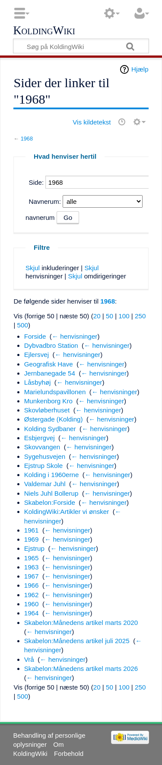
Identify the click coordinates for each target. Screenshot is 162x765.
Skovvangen (42, 447)
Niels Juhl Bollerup (51, 493)
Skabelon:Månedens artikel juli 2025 (77, 640)
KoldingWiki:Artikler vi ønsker (66, 511)
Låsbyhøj (37, 382)
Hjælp (140, 69)
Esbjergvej (39, 437)
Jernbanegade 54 (49, 373)
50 (109, 316)
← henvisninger (75, 336)
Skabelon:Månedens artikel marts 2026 (81, 668)
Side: (36, 182)
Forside (35, 336)
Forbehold (68, 753)
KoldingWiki (44, 31)
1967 (31, 576)
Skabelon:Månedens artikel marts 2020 (81, 622)
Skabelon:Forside (49, 502)
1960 (31, 604)
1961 (31, 530)
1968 (27, 138)
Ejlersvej (36, 354)
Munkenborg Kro (48, 401)
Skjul (32, 267)
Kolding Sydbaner (50, 428)
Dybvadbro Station (51, 345)
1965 (31, 558)
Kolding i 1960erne (51, 474)
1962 (31, 594)
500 (22, 325)
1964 (31, 613)
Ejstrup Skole (43, 465)
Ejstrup (34, 548)
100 (123, 316)
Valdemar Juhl (45, 483)
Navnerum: (45, 201)
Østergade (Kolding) (53, 419)
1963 (31, 567)
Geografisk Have (48, 364)
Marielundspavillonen (55, 392)
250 (140, 316)
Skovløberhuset (47, 410)
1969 (31, 539)
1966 (31, 585)
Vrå (29, 659)
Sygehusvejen (44, 456)
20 (97, 316)
